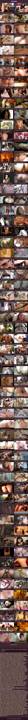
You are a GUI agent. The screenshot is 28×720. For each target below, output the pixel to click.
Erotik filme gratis (4, 653)
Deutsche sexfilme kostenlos (20, 655)
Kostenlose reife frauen (6, 674)
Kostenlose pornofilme (16, 662)
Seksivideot (3, 665)
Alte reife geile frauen (22, 708)
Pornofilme (14, 660)
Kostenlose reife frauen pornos (19, 676)
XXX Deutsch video (18, 691)
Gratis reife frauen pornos (17, 671)
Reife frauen (22, 673)
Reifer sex (2, 668)
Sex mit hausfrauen (18, 683)
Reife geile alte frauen (8, 703)
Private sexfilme (14, 654)
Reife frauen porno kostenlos (12, 666)
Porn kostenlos (7, 660)
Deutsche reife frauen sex (11, 673)
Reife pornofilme (11, 698)
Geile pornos (22, 667)
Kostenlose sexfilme (12, 665)
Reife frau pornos (8, 683)
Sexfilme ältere (13, 707)
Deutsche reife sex (19, 703)
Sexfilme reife (3, 686)
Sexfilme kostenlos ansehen (13, 661)
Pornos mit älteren (5, 701)
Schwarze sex (8, 680)
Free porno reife (20, 698)
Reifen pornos (21, 701)
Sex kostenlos (5, 670)
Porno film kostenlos (18, 656)
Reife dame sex (14, 701)
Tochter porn (9, 691)
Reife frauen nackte (23, 706)
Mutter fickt (15, 678)
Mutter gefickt (7, 672)
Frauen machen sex (5, 709)
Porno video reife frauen (13, 700)
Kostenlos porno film (18, 668)
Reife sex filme (10, 704)
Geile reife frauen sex (15, 702)
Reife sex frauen (4, 677)
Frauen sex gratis (4, 707)
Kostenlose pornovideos (6, 656)
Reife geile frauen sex (10, 708)
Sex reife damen (14, 696)
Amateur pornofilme (10, 664)
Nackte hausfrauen (13, 677)
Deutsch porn (13, 653)
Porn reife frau (6, 696)
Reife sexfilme (9, 684)
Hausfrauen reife (20, 664)
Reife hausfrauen (7, 678)
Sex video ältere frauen (11, 706)
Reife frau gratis (24, 700)
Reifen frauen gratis (5, 702)
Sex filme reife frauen (17, 680)
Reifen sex (8, 676)
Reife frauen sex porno (12, 710)
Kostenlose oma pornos (6, 655)
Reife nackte (10, 686)
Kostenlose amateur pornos (17, 670)
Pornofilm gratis (17, 657)
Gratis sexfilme (22, 654)
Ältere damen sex (16, 674)
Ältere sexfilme (6, 697)
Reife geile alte (9, 714)
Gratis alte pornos (18, 704)
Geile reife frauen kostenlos (18, 685)
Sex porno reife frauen (14, 713)
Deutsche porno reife (18, 712)
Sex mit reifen (14, 679)
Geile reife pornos (8, 712)
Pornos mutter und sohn (12, 667)
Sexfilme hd (20, 653)
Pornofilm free (18, 659)
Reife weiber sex (18, 684)
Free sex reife (7, 679)
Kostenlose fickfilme (9, 659)
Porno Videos (9, 668)
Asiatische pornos (15, 709)
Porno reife (14, 1)
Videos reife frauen (4, 695)
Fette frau (13, 682)
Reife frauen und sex (15, 695)
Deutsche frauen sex (5, 682)
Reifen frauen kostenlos (16, 697)
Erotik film (20, 660)
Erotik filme (8, 692)
